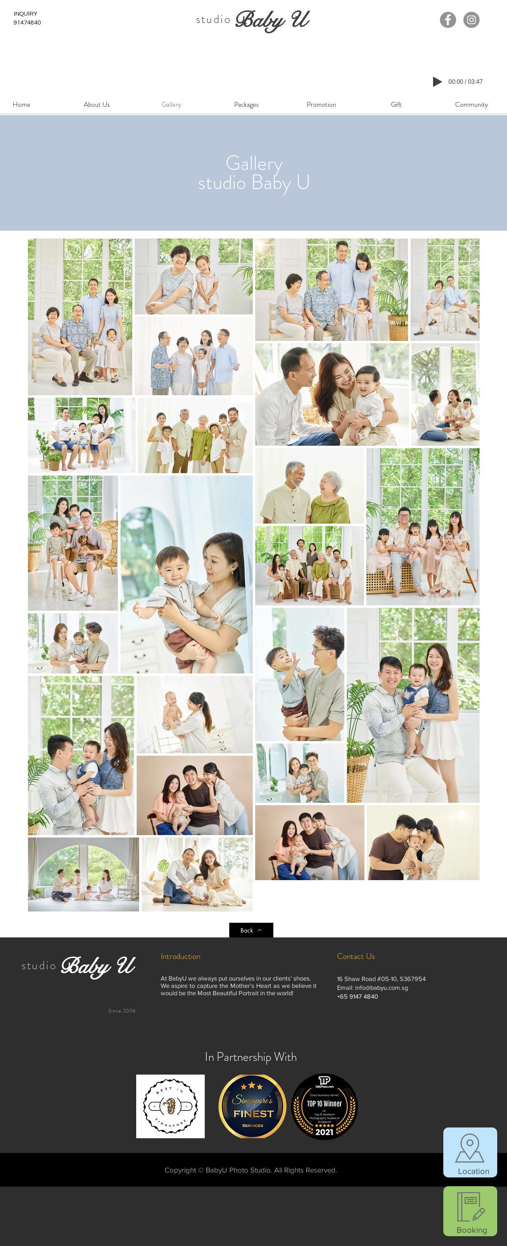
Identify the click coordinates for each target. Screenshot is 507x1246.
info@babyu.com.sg (381, 987)
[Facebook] (448, 20)
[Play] (437, 82)
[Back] (251, 930)
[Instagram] (471, 20)
